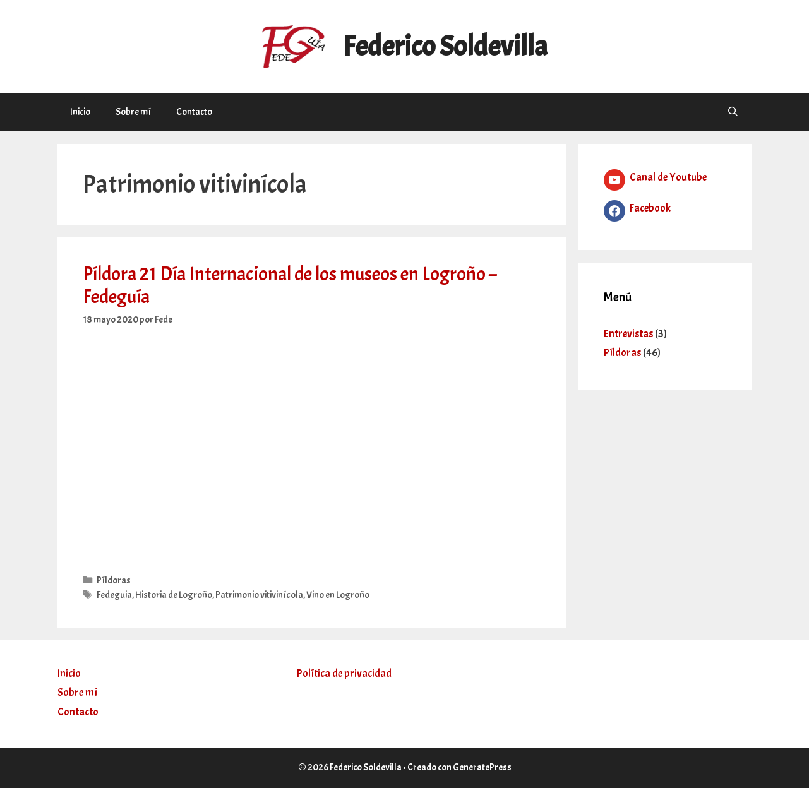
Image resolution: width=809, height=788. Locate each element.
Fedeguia (114, 594)
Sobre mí (133, 112)
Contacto (194, 112)
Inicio (80, 112)
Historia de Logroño (173, 594)
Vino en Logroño (337, 594)
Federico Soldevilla (445, 46)
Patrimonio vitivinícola (259, 594)
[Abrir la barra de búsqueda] (733, 112)
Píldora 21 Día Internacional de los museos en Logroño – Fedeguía (290, 285)
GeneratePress (482, 767)
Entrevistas (628, 333)
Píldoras (114, 580)
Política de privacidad (344, 673)
